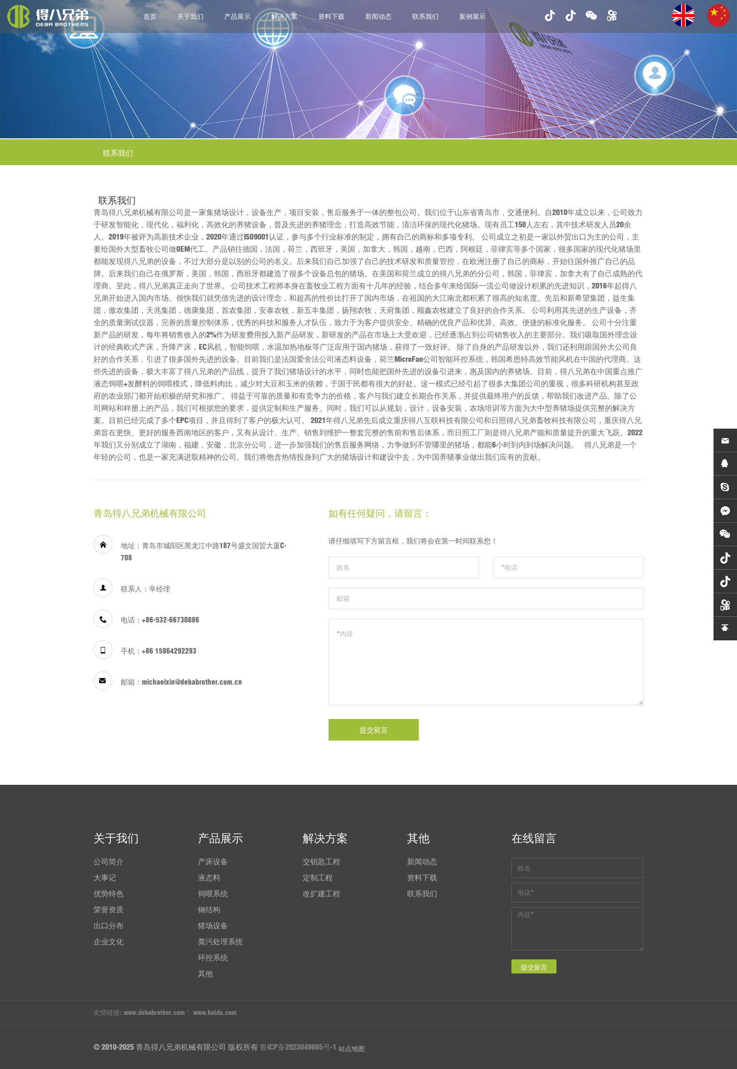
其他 (205, 973)
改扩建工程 (321, 893)
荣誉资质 (109, 909)
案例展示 (472, 16)
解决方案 (284, 16)
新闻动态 (378, 16)
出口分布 (109, 925)
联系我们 (425, 16)
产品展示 (237, 16)
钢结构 (209, 909)
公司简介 (109, 861)
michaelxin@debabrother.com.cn (192, 682)
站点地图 (351, 1049)
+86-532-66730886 (170, 619)
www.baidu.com (214, 1012)
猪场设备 (213, 925)
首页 (150, 16)
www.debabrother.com (154, 1012)
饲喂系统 (213, 893)
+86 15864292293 (169, 650)
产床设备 (213, 861)
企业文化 (109, 941)
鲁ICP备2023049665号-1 (298, 1047)
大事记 (105, 877)
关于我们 (190, 16)
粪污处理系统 (220, 941)
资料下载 (331, 16)
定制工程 (318, 877)
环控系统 (213, 957)
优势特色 (109, 893)
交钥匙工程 (321, 861)
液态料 (209, 877)
